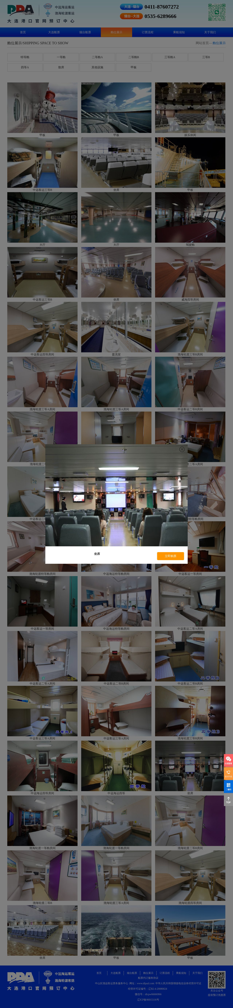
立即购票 (170, 556)
